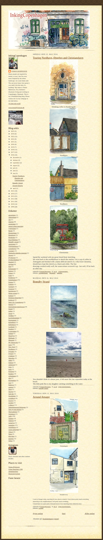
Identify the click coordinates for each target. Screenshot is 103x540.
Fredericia (11, 277)
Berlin (10, 231)
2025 (12, 131)
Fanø (10, 275)
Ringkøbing (12, 380)
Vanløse (10, 418)
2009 (12, 207)
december (16, 157)
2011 (12, 201)
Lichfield (11, 327)
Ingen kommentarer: (64, 387)
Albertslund (12, 217)
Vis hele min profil (14, 103)
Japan (10, 313)
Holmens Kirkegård (14, 298)
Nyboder (11, 351)
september (16, 163)
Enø (9, 266)
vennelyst (11, 423)
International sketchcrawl (16, 307)
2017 (12, 152)
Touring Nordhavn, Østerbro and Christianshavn (18, 178)
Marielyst (11, 336)
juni (14, 170)
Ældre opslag (90, 513)
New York (11, 347)
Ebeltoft (11, 262)
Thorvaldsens (12, 412)
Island (10, 309)
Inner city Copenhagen (15, 302)
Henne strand (12, 293)
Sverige (10, 400)
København (12, 324)
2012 (12, 199)
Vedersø (11, 420)
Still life (11, 394)
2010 (12, 204)
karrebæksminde (13, 318)
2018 (12, 149)
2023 (12, 136)
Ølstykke (11, 436)
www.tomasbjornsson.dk (16, 107)
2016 (12, 155)
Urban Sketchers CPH (15, 469)
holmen (10, 295)
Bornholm (11, 237)
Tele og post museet (14, 409)
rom (9, 383)
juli (14, 168)
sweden (10, 403)
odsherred (11, 365)
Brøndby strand (13, 242)
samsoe (10, 387)
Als (9, 219)
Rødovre (11, 385)
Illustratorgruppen (14, 474)
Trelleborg (11, 414)
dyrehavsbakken (13, 260)
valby (10, 416)
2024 (12, 134)
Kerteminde (12, 320)
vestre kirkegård (13, 429)
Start (64, 513)
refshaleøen (12, 376)
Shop (10, 389)
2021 (12, 142)
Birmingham (12, 233)
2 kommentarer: (63, 271)
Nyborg (10, 353)
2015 (12, 191)
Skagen (10, 391)
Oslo (9, 367)
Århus (10, 441)
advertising (12, 215)
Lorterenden (12, 331)
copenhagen (12, 248)
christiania (11, 244)
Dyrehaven (11, 257)
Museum (11, 340)
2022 (12, 139)
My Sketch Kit (13, 342)
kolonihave (12, 322)
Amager (11, 222)
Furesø (10, 282)
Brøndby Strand (17, 183)
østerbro (11, 438)
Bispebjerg (11, 235)
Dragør (10, 255)
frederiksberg (12, 280)
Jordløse (11, 315)
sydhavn (11, 405)
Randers (11, 374)
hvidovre (11, 300)
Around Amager (17, 185)
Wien (10, 434)
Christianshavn (13, 246)
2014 (12, 193)
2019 (12, 147)
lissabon (11, 329)
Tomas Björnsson (14, 467)
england (10, 264)
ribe (9, 378)
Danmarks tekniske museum (17, 253)
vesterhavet (12, 427)
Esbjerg (10, 271)
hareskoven (12, 291)
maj (14, 173)
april (14, 188)
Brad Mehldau (13, 240)
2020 (12, 144)
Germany (11, 286)
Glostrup (11, 289)
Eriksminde (12, 269)
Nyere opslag (38, 513)
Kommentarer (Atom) (51, 519)
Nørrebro (11, 358)
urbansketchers (13, 471)
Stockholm (11, 396)
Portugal (11, 371)
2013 (12, 196)
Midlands (11, 338)
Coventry (11, 251)
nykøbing (11, 356)
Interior (10, 304)
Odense (10, 362)
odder (10, 360)
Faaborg (11, 284)
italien (10, 311)
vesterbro (11, 425)
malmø (10, 333)
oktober (15, 160)
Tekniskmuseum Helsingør (17, 407)
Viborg (10, 432)
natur (10, 345)
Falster (10, 273)
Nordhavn (11, 349)
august (15, 165)
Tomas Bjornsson (19, 71)
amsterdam (11, 224)
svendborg (11, 398)
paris (10, 369)
